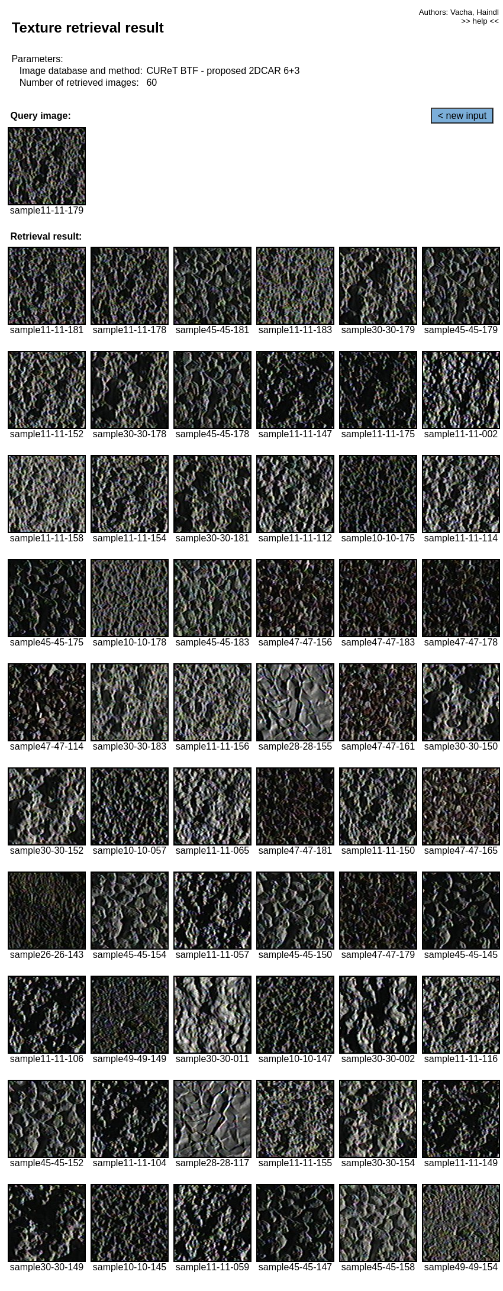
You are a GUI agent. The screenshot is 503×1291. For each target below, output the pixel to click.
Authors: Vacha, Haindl (459, 12)
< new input (462, 116)
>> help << (480, 21)
